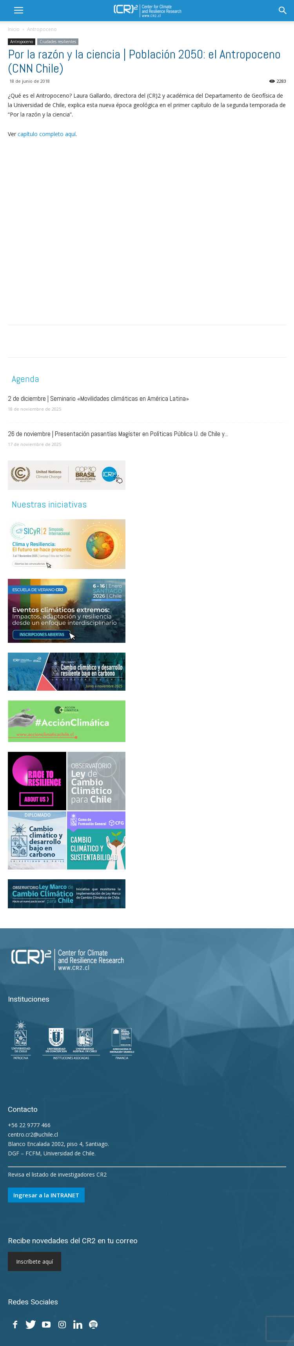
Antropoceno (42, 29)
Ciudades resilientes (58, 41)
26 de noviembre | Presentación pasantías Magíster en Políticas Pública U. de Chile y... (118, 433)
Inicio (14, 29)
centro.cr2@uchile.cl (33, 1134)
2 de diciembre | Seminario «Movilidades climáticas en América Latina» (98, 398)
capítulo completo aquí (47, 134)
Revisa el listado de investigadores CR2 (57, 1174)
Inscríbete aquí (34, 1261)
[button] (283, 10)
